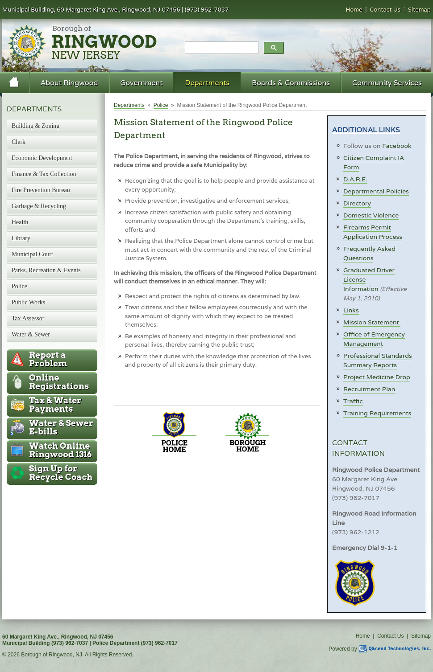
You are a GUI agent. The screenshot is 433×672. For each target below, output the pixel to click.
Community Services (387, 82)
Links (351, 310)
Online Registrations (59, 382)
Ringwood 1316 (60, 450)
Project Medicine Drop (376, 377)
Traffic (353, 401)
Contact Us (385, 9)
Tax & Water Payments (55, 404)
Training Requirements (377, 413)
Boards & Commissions (291, 82)
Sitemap (419, 9)
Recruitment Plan (369, 389)
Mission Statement (371, 322)
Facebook (396, 146)
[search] (220, 48)
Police (161, 105)
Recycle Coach (60, 472)
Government (142, 82)
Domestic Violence (371, 215)
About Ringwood (69, 82)
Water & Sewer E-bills (61, 427)
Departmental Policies (376, 191)
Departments (207, 82)
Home (354, 9)
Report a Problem (48, 359)
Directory (357, 203)
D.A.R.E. (355, 179)
